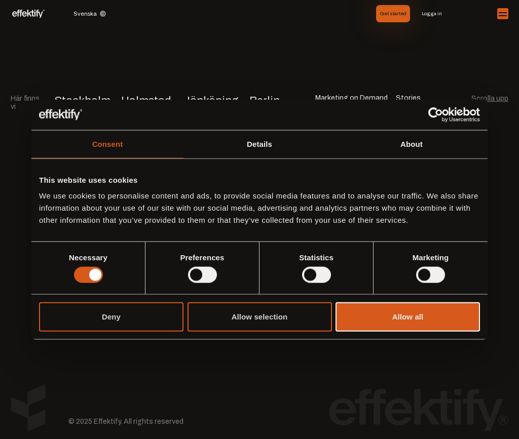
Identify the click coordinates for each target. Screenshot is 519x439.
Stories (408, 98)
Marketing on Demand (351, 98)
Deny (111, 316)
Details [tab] (259, 143)
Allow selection (260, 316)
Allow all (408, 316)
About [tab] (411, 143)
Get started (393, 13)
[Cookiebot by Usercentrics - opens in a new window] (435, 114)
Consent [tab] (107, 143)
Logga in (432, 13)
